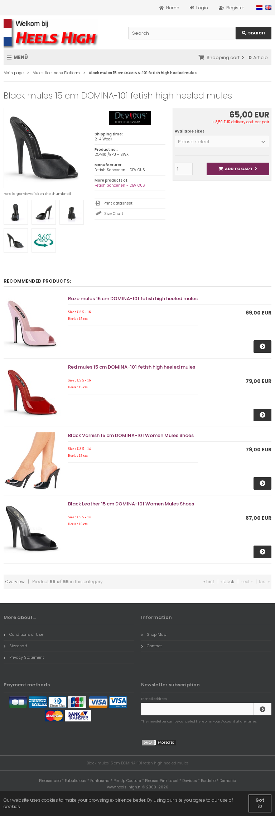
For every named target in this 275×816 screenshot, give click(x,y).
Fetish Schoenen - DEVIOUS (120, 185)
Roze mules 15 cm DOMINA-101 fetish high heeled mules (133, 298)
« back (227, 582)
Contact (151, 646)
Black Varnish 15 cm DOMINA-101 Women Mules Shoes (131, 435)
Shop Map (153, 634)
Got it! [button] (259, 803)
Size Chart (113, 213)
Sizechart (15, 646)
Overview (15, 582)
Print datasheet (117, 203)
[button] (222, 141)
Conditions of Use (23, 634)
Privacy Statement (24, 657)
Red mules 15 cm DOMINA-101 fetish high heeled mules (131, 367)
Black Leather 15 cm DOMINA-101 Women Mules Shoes (131, 503)
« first (208, 582)
